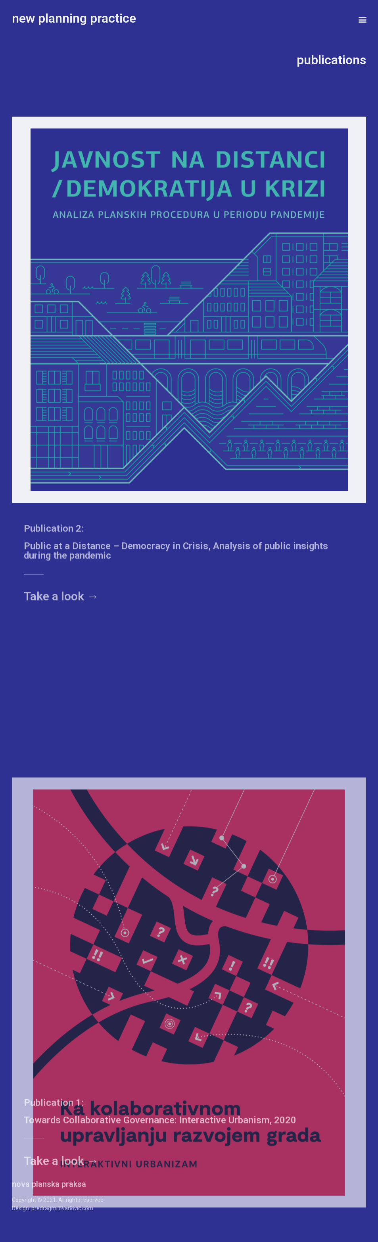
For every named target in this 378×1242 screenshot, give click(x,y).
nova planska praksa (49, 1184)
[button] (362, 19)
